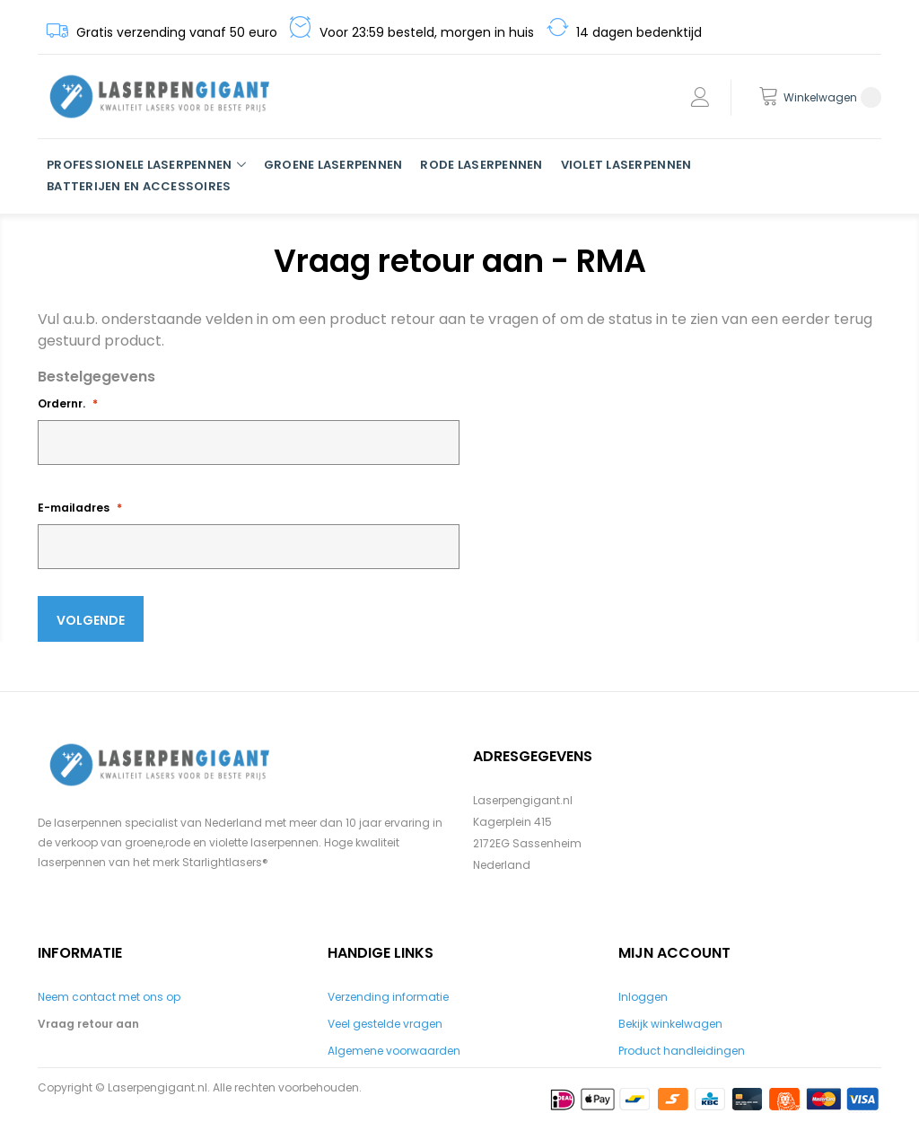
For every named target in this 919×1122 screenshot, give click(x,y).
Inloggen (643, 996)
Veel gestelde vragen (385, 1023)
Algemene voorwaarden (394, 1050)
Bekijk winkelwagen (670, 1023)
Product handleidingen (681, 1050)
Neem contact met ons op (109, 996)
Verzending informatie (388, 996)
